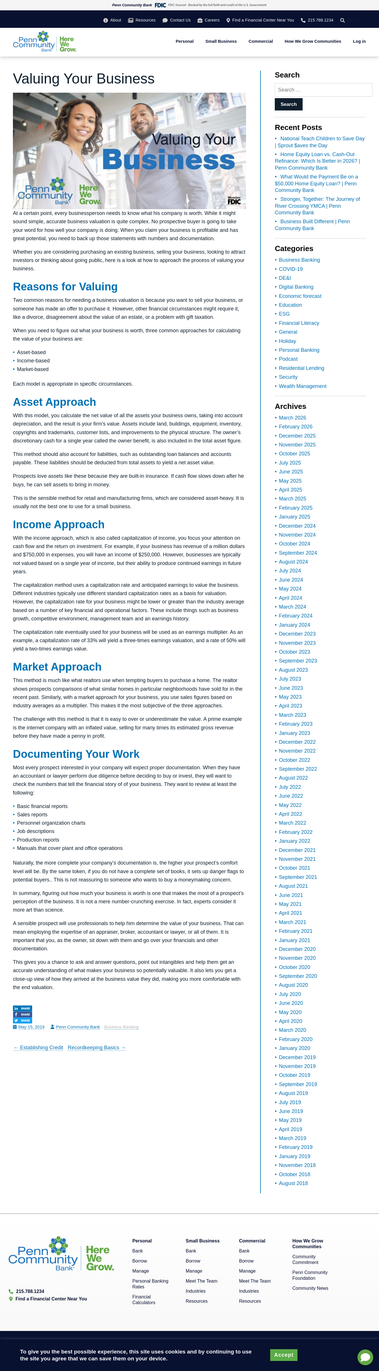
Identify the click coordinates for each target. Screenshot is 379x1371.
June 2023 (291, 688)
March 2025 (292, 499)
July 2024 (290, 571)
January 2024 (294, 625)
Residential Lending (301, 368)
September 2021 (298, 877)
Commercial (261, 41)
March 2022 (292, 823)
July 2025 (290, 463)
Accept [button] (283, 1355)
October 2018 (294, 1174)
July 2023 (290, 679)
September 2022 (298, 769)
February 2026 (296, 427)
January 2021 (294, 940)
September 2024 (298, 553)
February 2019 (296, 1147)
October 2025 (294, 454)
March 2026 (292, 418)
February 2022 (296, 832)
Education (290, 305)
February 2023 (296, 724)
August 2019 (293, 1093)
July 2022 (290, 787)
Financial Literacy (299, 323)
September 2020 (298, 976)
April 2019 (290, 1129)
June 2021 (291, 895)
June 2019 (291, 1111)
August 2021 (293, 886)
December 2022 (297, 742)
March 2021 (292, 922)
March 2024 (292, 607)
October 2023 (294, 652)
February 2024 (296, 616)
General (288, 332)
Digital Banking (296, 287)
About (115, 20)
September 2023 (298, 661)
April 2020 (290, 1021)
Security (288, 377)
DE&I (285, 278)
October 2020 (294, 967)
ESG (284, 314)
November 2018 (297, 1165)
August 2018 (293, 1183)
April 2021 (290, 913)
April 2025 (290, 490)
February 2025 (296, 508)
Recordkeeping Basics (97, 1047)
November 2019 (297, 1066)
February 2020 (296, 1039)
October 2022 (294, 760)
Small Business (221, 41)
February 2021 (296, 931)
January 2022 (294, 841)
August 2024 (293, 562)
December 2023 (297, 634)
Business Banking (121, 1026)
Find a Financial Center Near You (263, 20)
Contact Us (180, 20)
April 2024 (290, 598)
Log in (359, 41)
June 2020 (291, 1003)
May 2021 (290, 904)
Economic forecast (300, 296)
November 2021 (297, 859)
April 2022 (290, 814)
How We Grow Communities (313, 41)
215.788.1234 (320, 20)
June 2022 (291, 796)
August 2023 (293, 670)
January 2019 (294, 1156)
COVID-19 (291, 269)
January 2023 (294, 733)
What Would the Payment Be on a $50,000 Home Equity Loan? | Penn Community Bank (316, 183)
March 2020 (292, 1030)
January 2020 (294, 1048)
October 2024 (294, 544)
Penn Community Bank (78, 1026)
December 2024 (297, 526)
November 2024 (297, 535)
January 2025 (294, 517)
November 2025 (297, 445)
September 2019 (298, 1084)
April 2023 (290, 706)
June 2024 (291, 580)
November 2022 (297, 751)
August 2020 (293, 985)
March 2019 (292, 1138)
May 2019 (290, 1120)
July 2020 (290, 994)
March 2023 (292, 715)
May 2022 (290, 805)
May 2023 (290, 697)
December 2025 (297, 436)
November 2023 (297, 643)
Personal (185, 41)
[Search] (343, 20)
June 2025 (291, 472)
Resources (145, 20)
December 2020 (297, 949)
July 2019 (290, 1102)
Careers (212, 20)
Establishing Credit (38, 1047)
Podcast (288, 359)
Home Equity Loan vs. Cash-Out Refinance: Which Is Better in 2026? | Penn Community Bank (317, 161)
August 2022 (293, 778)
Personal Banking (299, 350)
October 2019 (294, 1075)
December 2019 (297, 1057)
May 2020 (290, 1012)
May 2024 (290, 589)
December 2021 (297, 850)
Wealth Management (303, 386)
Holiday (287, 341)
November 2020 (297, 958)
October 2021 (294, 868)
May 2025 (290, 481)
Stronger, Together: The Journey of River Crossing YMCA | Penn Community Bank (317, 205)
